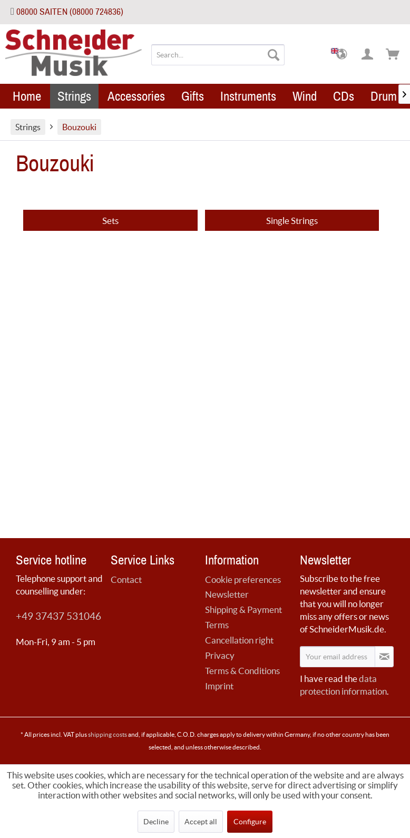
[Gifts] (192, 96)
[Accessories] (136, 96)
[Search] (273, 54)
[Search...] (218, 54)
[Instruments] (248, 96)
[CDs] (344, 96)
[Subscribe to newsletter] (384, 656)
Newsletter (227, 594)
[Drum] (383, 96)
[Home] (26, 96)
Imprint (219, 686)
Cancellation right (239, 640)
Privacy (220, 655)
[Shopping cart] (393, 54)
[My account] (367, 54)
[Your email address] (338, 656)
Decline (156, 821)
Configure (249, 821)
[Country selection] (342, 54)
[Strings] (74, 96)
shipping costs (107, 734)
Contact (126, 579)
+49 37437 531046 (58, 616)
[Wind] (304, 96)
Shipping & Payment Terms (243, 617)
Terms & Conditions (242, 671)
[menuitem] (218, 54)
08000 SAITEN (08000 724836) (69, 12)
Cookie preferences (243, 579)
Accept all (200, 821)
